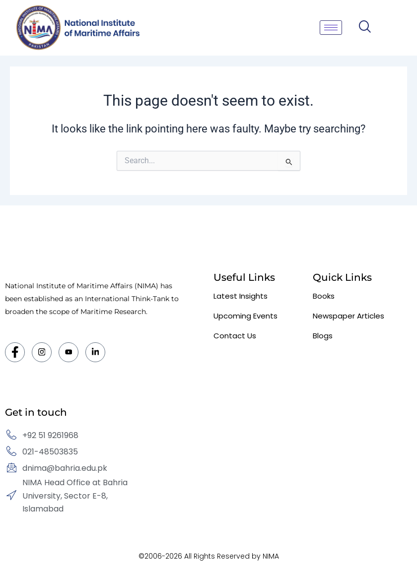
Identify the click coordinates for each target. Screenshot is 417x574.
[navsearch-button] (364, 27)
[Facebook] (15, 352)
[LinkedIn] (95, 352)
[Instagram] (42, 352)
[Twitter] (68, 352)
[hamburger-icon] (331, 27)
